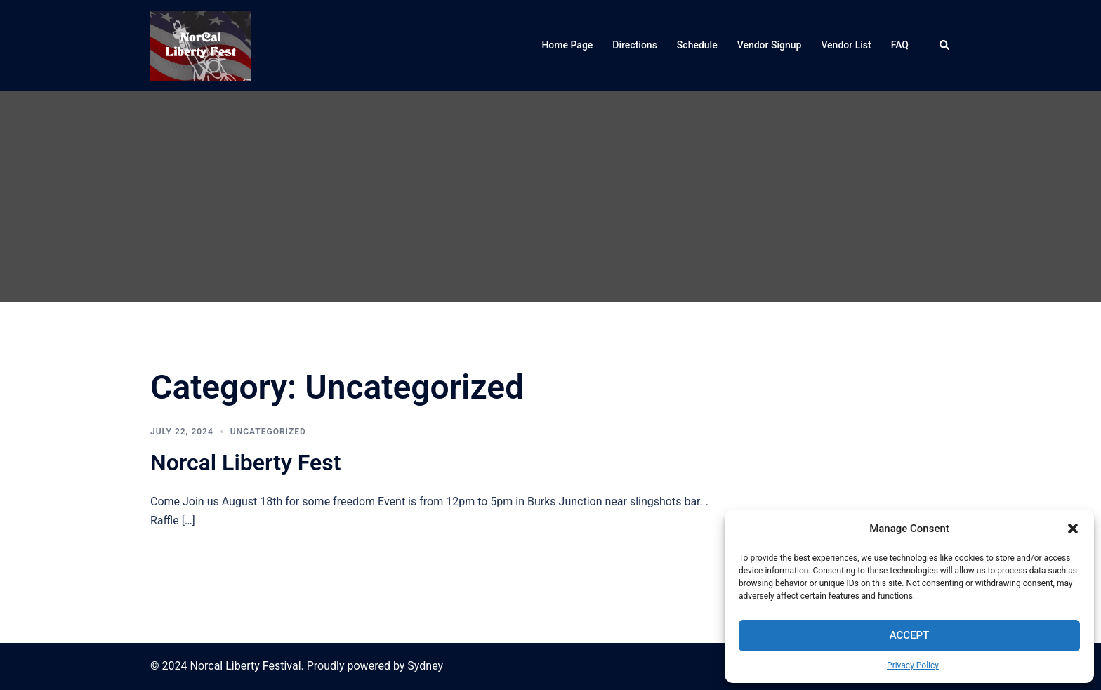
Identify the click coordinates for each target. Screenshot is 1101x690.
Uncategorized (268, 432)
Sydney (425, 665)
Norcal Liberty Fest (245, 462)
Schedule (697, 45)
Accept (910, 635)
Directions (634, 45)
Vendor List (846, 45)
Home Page (567, 45)
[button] (1073, 529)
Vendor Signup (769, 45)
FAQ (900, 45)
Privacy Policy (913, 665)
